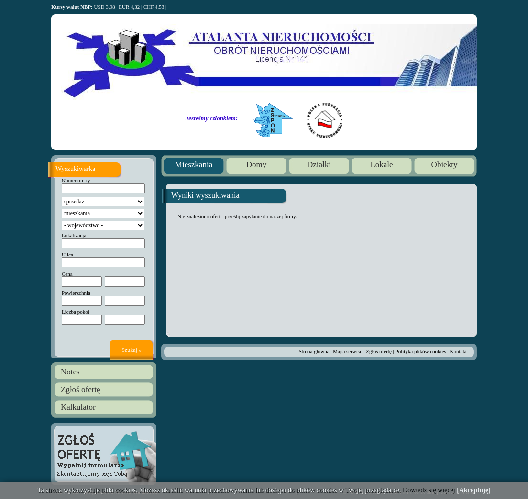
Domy (256, 164)
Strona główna (314, 351)
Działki (319, 164)
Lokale (381, 164)
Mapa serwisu (347, 351)
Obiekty (444, 164)
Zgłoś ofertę (80, 389)
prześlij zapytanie (243, 216)
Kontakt (458, 351)
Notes (70, 371)
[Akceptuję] (474, 490)
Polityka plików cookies (421, 351)
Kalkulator (78, 407)
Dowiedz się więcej (429, 490)
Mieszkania (193, 164)
